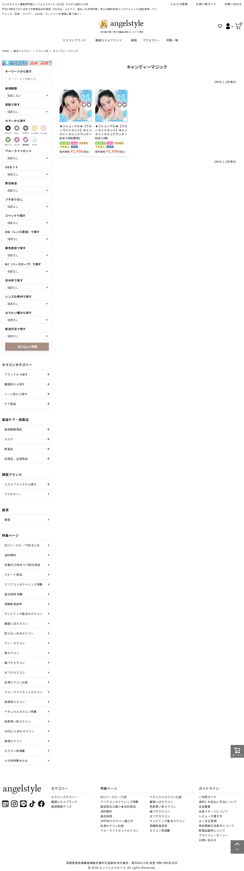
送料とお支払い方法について (218, 802)
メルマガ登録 (179, 4)
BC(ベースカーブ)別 (113, 797)
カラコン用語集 (14, 751)
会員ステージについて (213, 811)
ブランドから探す (16, 374)
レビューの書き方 (210, 816)
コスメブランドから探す (20, 484)
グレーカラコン (14, 643)
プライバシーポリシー (213, 835)
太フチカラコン (14, 672)
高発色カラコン (14, 702)
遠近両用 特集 (13, 594)
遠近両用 (106, 816)
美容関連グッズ (61, 806)
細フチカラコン (14, 663)
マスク (8, 439)
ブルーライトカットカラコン (23, 692)
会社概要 (205, 806)
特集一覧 (172, 40)
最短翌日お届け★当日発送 (118, 806)
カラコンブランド (74, 40)
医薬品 (8, 449)
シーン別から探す (16, 394)
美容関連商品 (13, 429)
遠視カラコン (13, 741)
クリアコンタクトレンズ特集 (23, 584)
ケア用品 (10, 404)
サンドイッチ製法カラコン (167, 821)
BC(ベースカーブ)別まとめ (22, 545)
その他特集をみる (16, 761)
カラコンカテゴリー (64, 797)
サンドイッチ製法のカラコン (23, 614)
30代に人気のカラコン (19, 731)
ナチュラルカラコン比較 (166, 797)
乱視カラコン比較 (16, 682)
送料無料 (10, 555)
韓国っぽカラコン (16, 623)
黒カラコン (11, 653)
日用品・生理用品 (16, 459)
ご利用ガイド (207, 797)
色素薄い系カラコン (17, 721)
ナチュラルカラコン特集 (20, 712)
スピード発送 (13, 575)
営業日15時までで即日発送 (22, 565)
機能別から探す (14, 384)
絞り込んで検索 (27, 347)
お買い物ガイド (206, 4)
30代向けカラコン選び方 (116, 821)
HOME (5, 51)
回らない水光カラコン (19, 633)
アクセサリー (151, 40)
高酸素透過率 (13, 604)
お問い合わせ (233, 4)
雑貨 (134, 40)
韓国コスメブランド (108, 40)
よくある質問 (207, 821)
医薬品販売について (212, 830)
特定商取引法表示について (216, 826)
